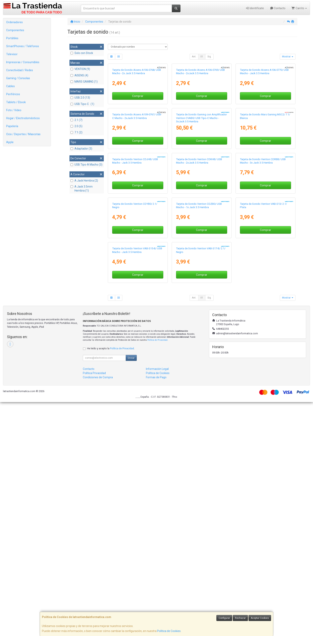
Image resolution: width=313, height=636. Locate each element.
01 (201, 56)
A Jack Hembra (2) (84, 180)
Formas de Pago (156, 611)
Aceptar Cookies (260, 618)
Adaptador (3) (81, 148)
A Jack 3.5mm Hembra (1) (81, 188)
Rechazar (240, 618)
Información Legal (157, 602)
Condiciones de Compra (98, 611)
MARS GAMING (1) (84, 81)
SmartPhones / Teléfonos (22, 46)
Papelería (12, 126)
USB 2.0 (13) (80, 97)
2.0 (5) (76, 126)
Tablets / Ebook (16, 102)
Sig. (209, 56)
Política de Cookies (169, 631)
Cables (10, 86)
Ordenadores (14, 22)
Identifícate (254, 8)
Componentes (15, 30)
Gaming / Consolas (18, 78)
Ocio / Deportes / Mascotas (23, 134)
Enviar (131, 591)
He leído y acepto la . (111, 582)
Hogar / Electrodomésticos (23, 118)
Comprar (137, 142)
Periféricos (13, 94)
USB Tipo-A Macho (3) (86, 164)
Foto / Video (13, 110)
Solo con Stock (81, 53)
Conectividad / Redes (19, 70)
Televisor (12, 54)
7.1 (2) (76, 132)
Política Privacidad (94, 607)
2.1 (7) (76, 120)
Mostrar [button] (287, 56)
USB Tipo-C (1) (82, 104)
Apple (10, 142)
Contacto (278, 8)
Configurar (224, 618)
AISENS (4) (79, 75)
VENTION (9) (80, 69)
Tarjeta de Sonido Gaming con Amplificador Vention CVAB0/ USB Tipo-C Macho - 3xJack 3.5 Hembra (201, 212)
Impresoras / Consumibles (22, 62)
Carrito (299, 8)
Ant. (194, 56)
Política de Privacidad (157, 574)
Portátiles (12, 38)
